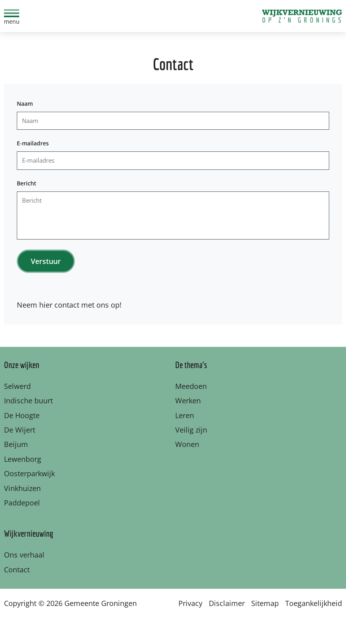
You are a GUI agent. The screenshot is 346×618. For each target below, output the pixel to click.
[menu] (11, 16)
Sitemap (265, 603)
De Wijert (19, 430)
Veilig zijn (191, 430)
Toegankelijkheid (313, 603)
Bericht (26, 183)
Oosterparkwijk (29, 473)
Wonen (187, 444)
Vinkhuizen (22, 488)
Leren (184, 415)
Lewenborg (22, 459)
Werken (188, 400)
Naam (25, 103)
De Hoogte (22, 415)
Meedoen (191, 386)
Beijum (16, 444)
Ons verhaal (24, 555)
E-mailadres (33, 143)
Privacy (190, 603)
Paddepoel (22, 502)
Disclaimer (227, 603)
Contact (17, 569)
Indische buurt (28, 400)
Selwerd (17, 386)
